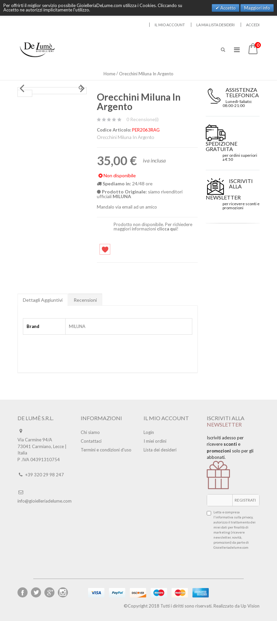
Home (109, 73)
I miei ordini (155, 441)
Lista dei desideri (160, 449)
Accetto (227, 7)
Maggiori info (257, 7)
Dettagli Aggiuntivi (43, 300)
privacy (247, 517)
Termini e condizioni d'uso (106, 449)
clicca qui (167, 228)
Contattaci (91, 441)
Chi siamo (90, 432)
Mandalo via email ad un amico (127, 207)
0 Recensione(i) (142, 119)
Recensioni (85, 300)
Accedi (253, 25)
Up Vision (250, 606)
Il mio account (170, 25)
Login (149, 432)
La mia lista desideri (215, 25)
